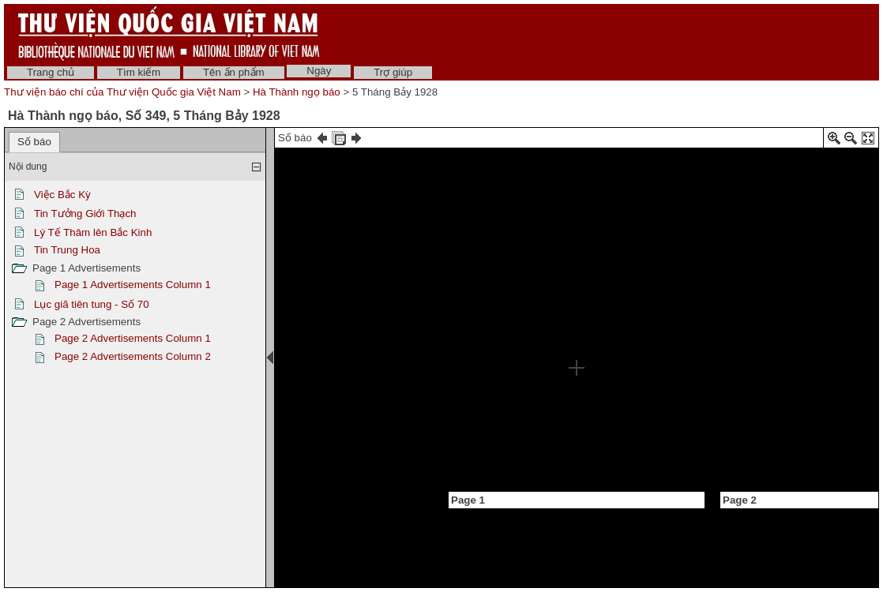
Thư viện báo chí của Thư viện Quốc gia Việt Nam (122, 92)
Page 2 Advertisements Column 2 (132, 356)
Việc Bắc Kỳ (62, 194)
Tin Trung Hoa (67, 250)
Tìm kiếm (138, 72)
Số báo (34, 142)
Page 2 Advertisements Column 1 (132, 338)
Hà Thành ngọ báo (296, 92)
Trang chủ (50, 72)
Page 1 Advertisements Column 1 (132, 284)
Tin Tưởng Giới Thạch (85, 213)
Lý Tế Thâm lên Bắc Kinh (93, 232)
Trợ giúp (393, 72)
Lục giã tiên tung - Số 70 (91, 304)
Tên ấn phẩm (234, 72)
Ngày (318, 71)
